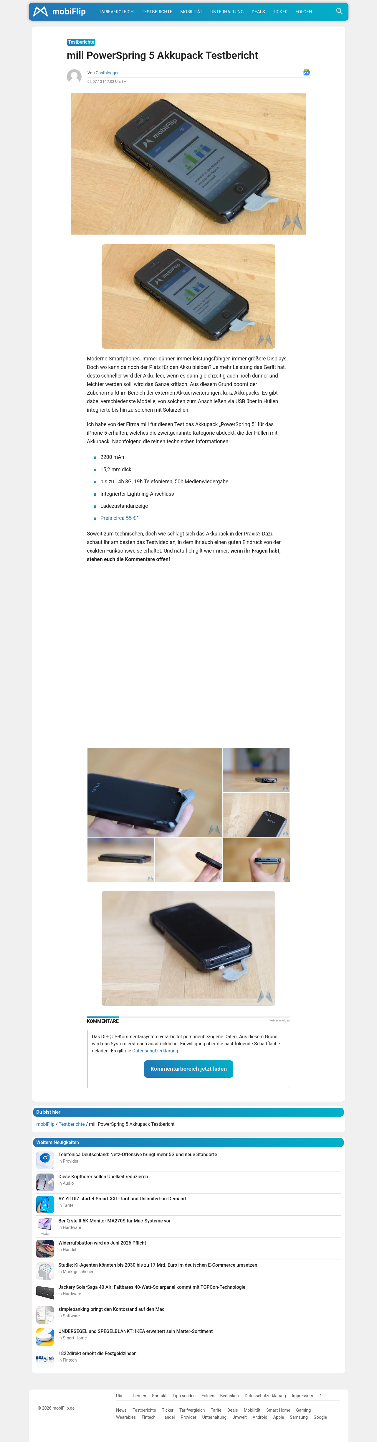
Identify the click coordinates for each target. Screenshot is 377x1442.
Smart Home (278, 1410)
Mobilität (191, 11)
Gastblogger (107, 72)
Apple (278, 1417)
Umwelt (239, 1417)
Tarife (216, 1410)
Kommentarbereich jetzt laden (189, 1068)
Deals (258, 11)
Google (320, 1417)
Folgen (304, 11)
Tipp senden (184, 1395)
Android (260, 1417)
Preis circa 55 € (118, 518)
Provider (188, 1417)
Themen (138, 1395)
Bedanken (229, 1395)
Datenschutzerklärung (155, 1051)
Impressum (302, 1395)
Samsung (298, 1417)
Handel (168, 1417)
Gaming (303, 1410)
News (121, 1410)
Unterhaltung (227, 11)
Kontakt (159, 1395)
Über (120, 1395)
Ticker (280, 11)
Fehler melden (279, 1020)
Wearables (126, 1417)
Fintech (149, 1417)
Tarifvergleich (116, 11)
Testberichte (157, 11)
